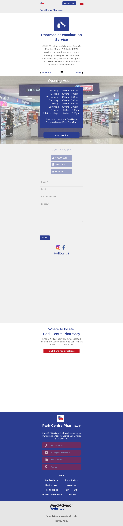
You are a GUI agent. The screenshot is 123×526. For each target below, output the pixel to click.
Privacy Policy (61, 521)
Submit (44, 238)
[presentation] (58, 228)
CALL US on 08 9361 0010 (55, 61)
